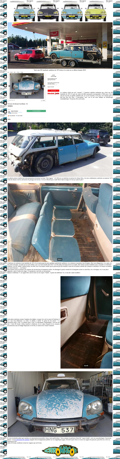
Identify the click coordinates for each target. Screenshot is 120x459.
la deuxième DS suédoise (22, 439)
